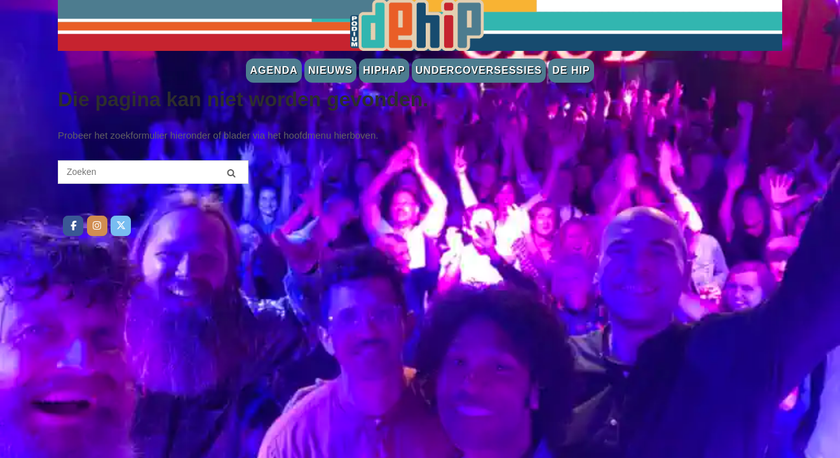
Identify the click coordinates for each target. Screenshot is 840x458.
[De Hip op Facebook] (73, 226)
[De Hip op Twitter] (121, 226)
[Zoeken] (231, 172)
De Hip (571, 70)
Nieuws (330, 70)
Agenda (273, 70)
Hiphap (384, 70)
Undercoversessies (479, 70)
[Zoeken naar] (153, 172)
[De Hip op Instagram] (97, 226)
